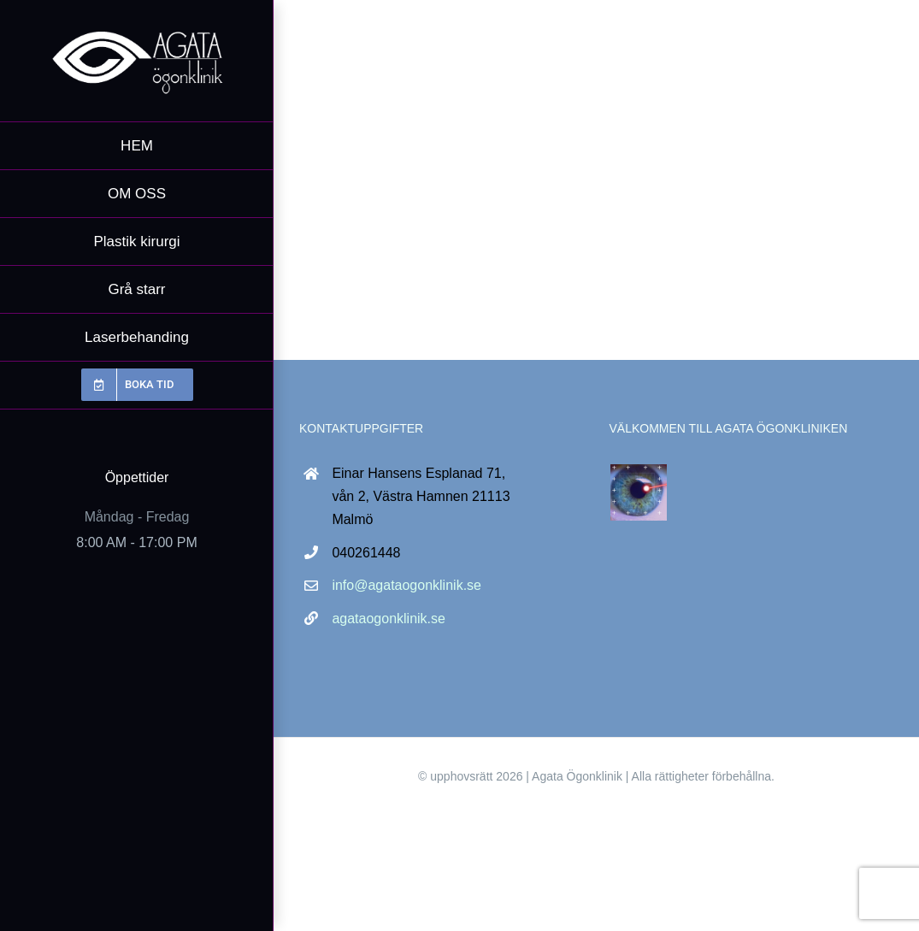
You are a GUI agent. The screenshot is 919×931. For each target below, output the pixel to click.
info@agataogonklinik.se (406, 585)
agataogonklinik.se (388, 618)
